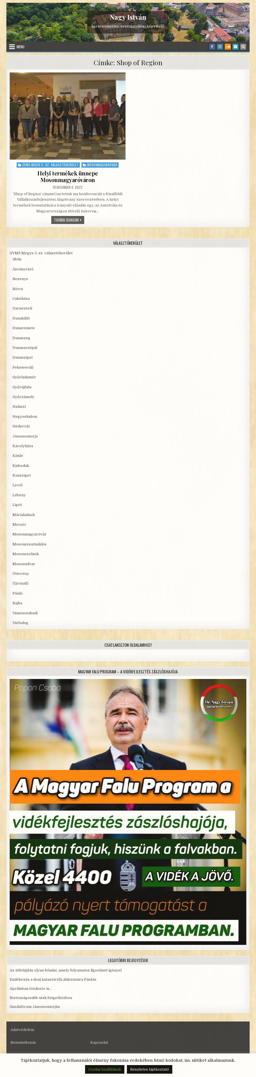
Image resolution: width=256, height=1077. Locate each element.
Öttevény (20, 574)
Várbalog (20, 623)
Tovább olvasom (69, 220)
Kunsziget (21, 475)
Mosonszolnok (25, 554)
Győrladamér (24, 377)
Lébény (19, 495)
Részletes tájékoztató (149, 1069)
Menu (20, 46)
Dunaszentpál (24, 348)
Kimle (17, 456)
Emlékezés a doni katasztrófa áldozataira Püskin (53, 979)
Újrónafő (20, 583)
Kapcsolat (99, 1042)
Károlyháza (22, 446)
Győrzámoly (23, 397)
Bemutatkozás (23, 1042)
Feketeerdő (23, 367)
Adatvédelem (22, 1030)
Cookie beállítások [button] (104, 1069)
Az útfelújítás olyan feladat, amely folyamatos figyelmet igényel (66, 970)
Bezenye (20, 279)
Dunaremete (23, 328)
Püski (17, 593)
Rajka (17, 603)
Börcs (17, 289)
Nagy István (128, 16)
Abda (16, 259)
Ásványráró (23, 269)
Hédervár (21, 426)
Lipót (17, 505)
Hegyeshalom (24, 416)
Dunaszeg (21, 338)
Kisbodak (20, 466)
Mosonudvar (23, 564)
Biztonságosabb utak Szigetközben (41, 998)
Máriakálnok (23, 515)
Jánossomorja (25, 436)
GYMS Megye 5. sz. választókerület (50, 164)
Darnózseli (22, 308)
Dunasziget (22, 357)
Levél (17, 485)
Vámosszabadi (25, 613)
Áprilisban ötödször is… (31, 989)
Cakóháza (21, 298)
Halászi (19, 406)
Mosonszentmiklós (29, 544)
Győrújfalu (21, 387)
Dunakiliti (21, 318)
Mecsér (19, 524)
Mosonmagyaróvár (102, 164)
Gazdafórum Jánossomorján (35, 1007)
